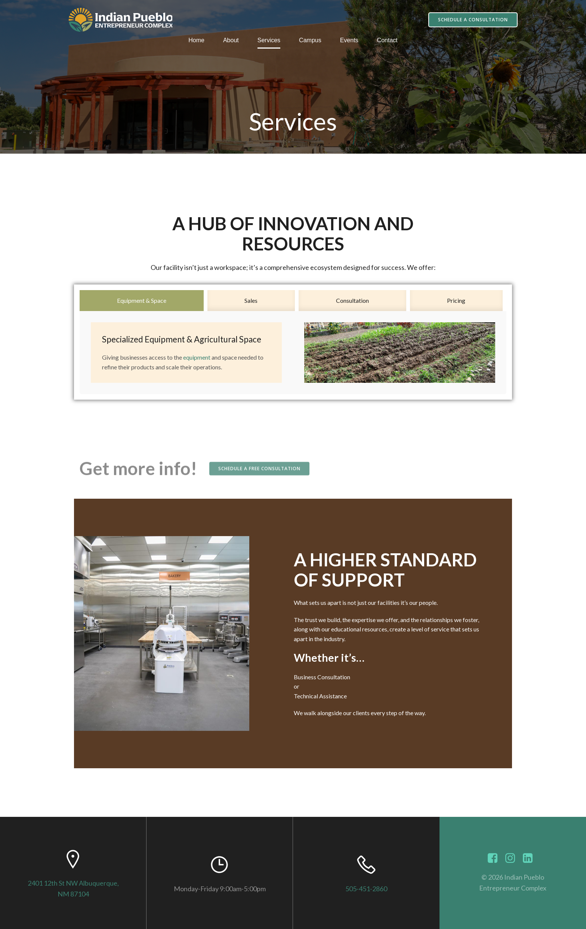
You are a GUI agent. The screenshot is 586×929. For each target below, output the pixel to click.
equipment (196, 357)
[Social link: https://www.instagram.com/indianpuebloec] (513, 858)
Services (268, 40)
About (231, 40)
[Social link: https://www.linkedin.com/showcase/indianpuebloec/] (530, 858)
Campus (310, 40)
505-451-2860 (366, 889)
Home (196, 40)
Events (349, 40)
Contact (387, 40)
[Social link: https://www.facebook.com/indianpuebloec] (495, 858)
